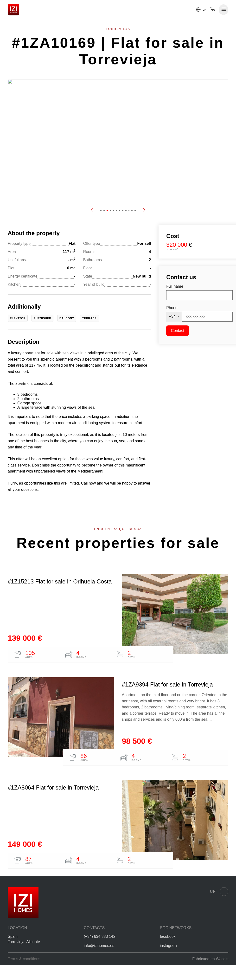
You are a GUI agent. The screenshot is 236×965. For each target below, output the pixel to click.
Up (219, 891)
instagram (168, 946)
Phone (171, 308)
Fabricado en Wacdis (210, 959)
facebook (168, 936)
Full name (174, 286)
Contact (177, 331)
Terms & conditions (24, 959)
